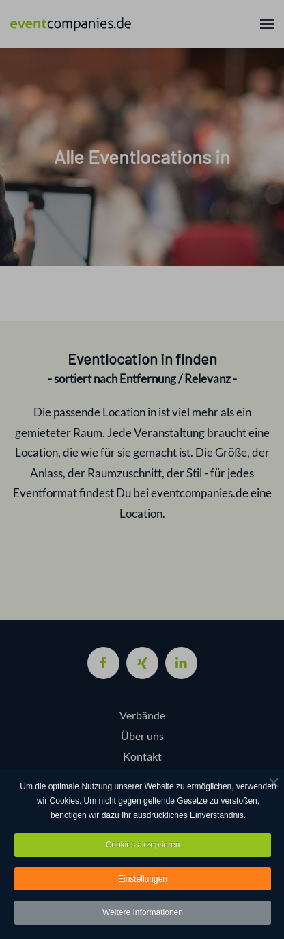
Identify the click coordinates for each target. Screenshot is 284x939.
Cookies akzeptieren (143, 844)
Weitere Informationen (142, 913)
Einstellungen (142, 879)
